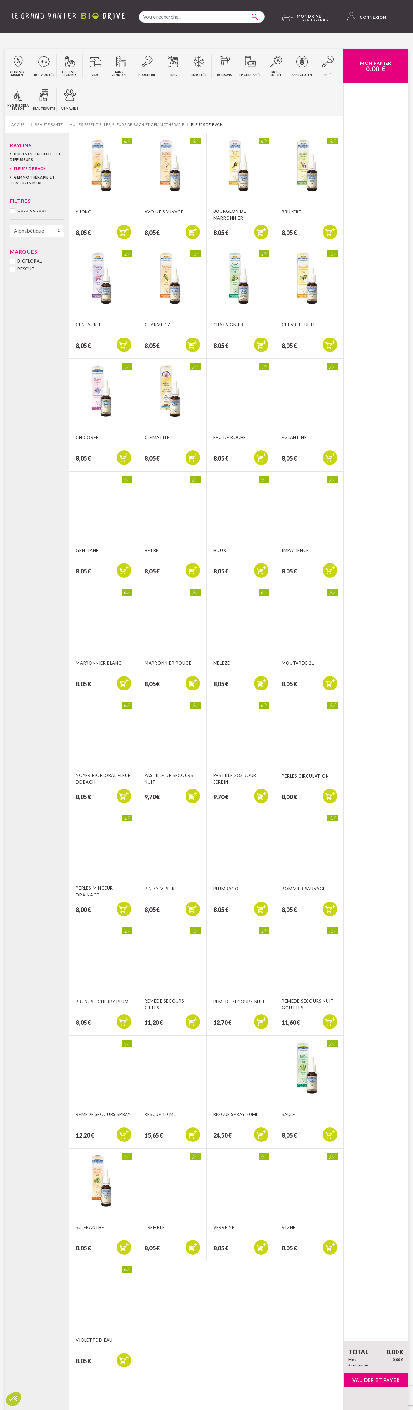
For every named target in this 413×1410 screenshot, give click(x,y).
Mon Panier (375, 66)
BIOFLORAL (29, 261)
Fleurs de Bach (30, 168)
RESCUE (25, 268)
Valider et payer (376, 1380)
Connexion (366, 17)
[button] (13, 1399)
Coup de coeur (32, 210)
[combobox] (202, 17)
